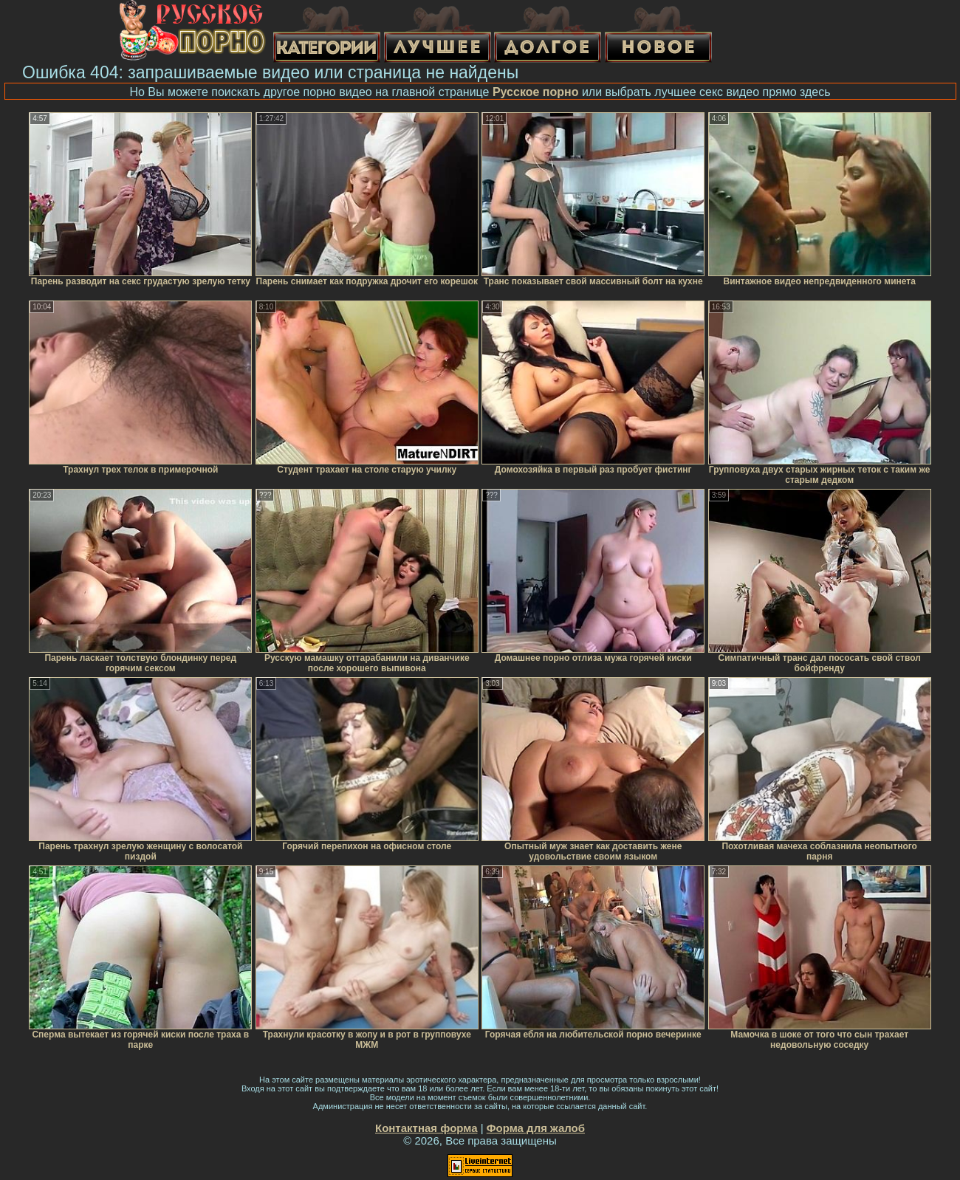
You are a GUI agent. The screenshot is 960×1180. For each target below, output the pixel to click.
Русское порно (536, 92)
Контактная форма (426, 1128)
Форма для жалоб (536, 1128)
